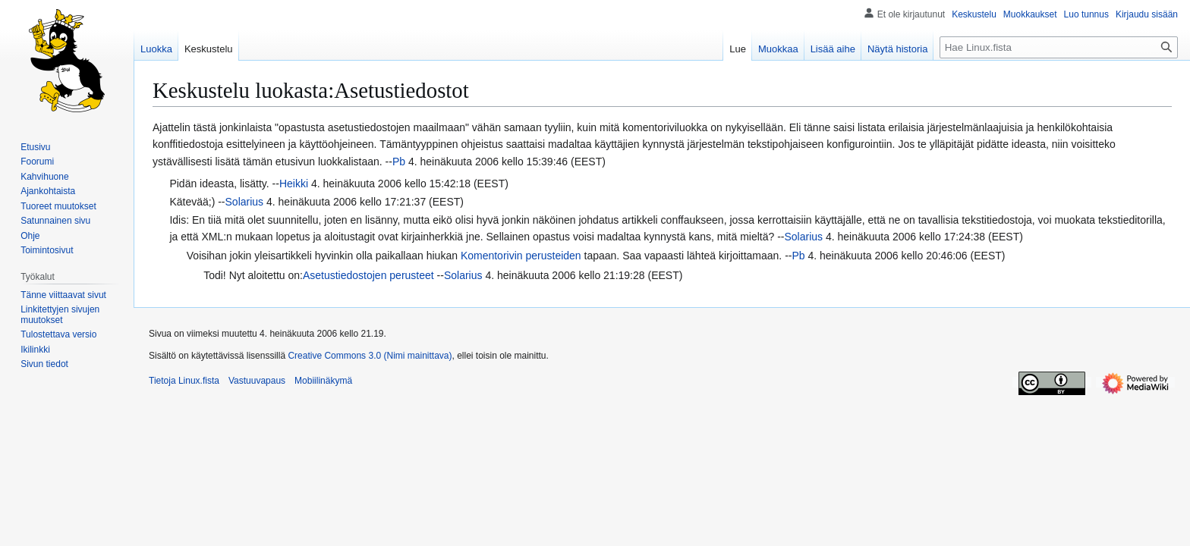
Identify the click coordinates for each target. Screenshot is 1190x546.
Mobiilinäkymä (323, 380)
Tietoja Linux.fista (184, 380)
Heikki (293, 183)
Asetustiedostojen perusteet (368, 275)
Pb (398, 161)
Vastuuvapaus (256, 380)
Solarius (244, 202)
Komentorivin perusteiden (521, 255)
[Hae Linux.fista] (1059, 47)
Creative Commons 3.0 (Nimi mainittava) (370, 355)
